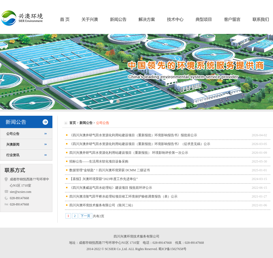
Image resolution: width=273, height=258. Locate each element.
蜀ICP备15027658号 (172, 249)
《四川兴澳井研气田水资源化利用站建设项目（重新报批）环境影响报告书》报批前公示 (133, 135)
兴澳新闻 (12, 144)
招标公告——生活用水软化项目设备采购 (98, 161)
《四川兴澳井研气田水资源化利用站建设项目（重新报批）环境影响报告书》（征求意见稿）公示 (139, 144)
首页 (72, 123)
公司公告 (12, 134)
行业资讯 (12, 155)
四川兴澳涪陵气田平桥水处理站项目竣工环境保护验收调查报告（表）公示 (123, 196)
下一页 (85, 216)
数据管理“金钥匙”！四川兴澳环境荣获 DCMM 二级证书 (109, 170)
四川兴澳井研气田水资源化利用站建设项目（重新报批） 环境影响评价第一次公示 (128, 153)
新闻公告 (86, 123)
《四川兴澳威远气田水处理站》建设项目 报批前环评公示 (110, 188)
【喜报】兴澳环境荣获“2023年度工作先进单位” (103, 179)
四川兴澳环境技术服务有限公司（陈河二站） (102, 205)
